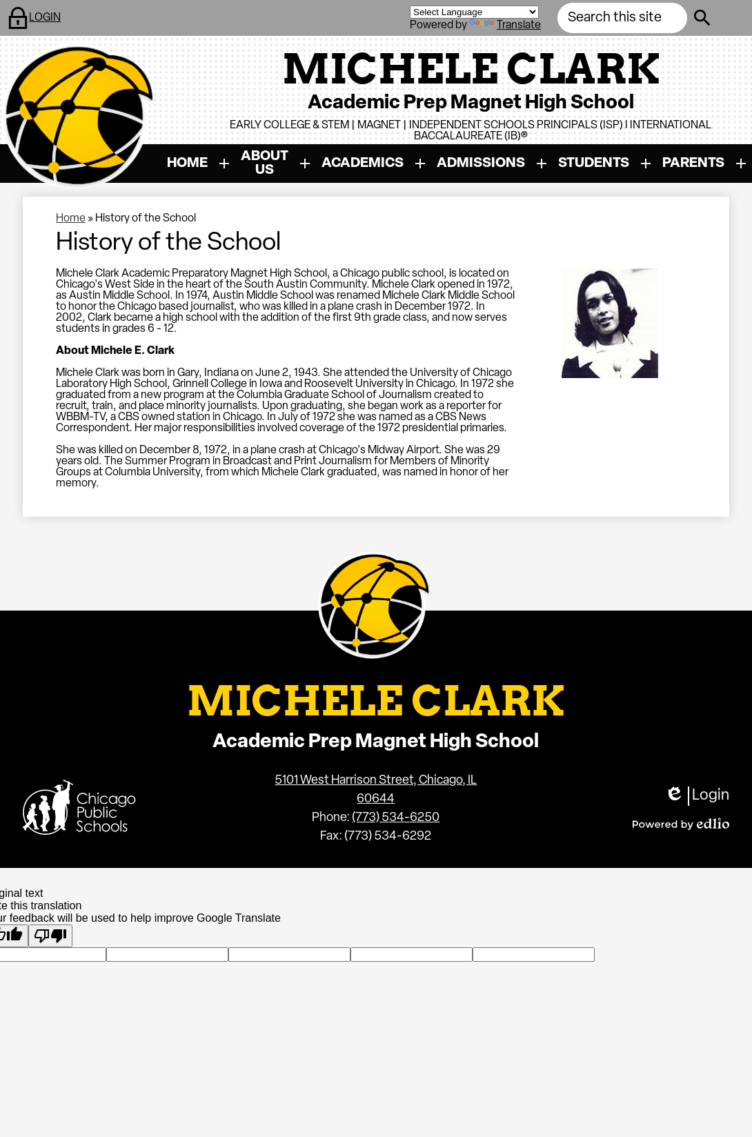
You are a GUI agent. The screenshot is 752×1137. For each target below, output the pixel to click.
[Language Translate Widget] (474, 12)
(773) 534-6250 (395, 817)
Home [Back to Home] (71, 218)
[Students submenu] (605, 163)
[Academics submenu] (373, 163)
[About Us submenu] (275, 163)
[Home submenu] (198, 163)
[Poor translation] (50, 936)
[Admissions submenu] (492, 163)
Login (696, 796)
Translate (505, 25)
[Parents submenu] (704, 163)
